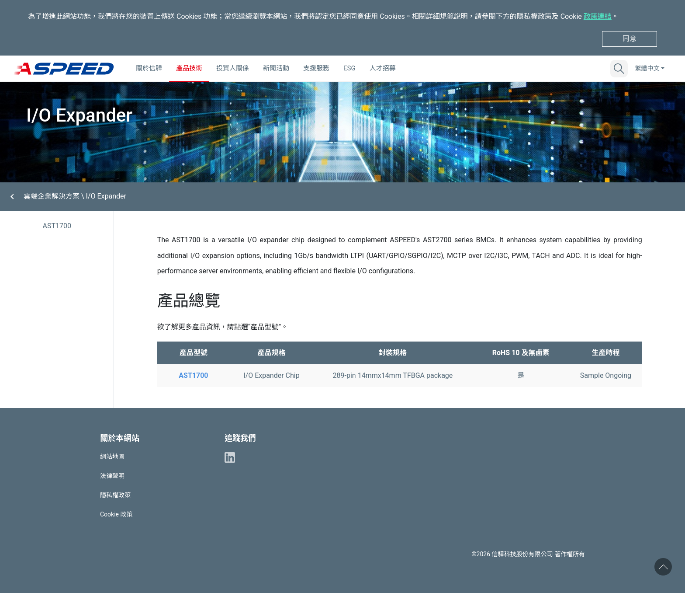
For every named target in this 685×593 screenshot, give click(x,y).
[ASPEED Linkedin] (230, 456)
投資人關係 (232, 68)
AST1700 (56, 226)
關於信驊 (149, 68)
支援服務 (316, 68)
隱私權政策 (115, 495)
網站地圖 (112, 456)
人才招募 (383, 68)
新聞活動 (276, 68)
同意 (630, 39)
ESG (349, 68)
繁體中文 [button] (647, 68)
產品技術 (189, 68)
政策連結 (598, 16)
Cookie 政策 (116, 514)
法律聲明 (112, 475)
